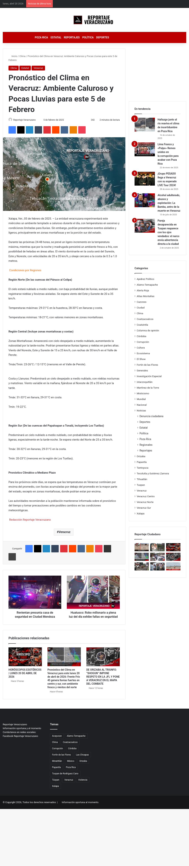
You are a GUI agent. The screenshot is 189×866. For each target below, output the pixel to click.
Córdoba (141, 336)
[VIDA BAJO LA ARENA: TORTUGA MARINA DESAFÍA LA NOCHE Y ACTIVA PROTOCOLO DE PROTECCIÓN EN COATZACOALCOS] (142, 547)
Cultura (141, 347)
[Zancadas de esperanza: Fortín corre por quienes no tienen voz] (142, 566)
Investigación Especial (149, 376)
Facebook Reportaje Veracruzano (20, 740)
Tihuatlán (142, 479)
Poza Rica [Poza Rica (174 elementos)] (71, 771)
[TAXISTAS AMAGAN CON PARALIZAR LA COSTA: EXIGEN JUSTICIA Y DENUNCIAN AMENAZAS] (157, 557)
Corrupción (143, 341)
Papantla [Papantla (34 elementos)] (56, 771)
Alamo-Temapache (147, 284)
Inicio (12, 56)
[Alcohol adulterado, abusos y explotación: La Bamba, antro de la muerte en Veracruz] (145, 200)
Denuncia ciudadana (151, 416)
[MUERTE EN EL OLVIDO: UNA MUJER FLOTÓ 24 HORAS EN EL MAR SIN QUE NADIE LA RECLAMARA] (173, 566)
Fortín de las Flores (147, 364)
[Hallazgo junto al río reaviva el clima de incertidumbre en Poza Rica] (145, 125)
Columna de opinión (148, 330)
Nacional (142, 404)
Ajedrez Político (145, 278)
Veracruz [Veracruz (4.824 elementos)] (68, 784)
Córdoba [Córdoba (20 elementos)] (72, 752)
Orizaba (141, 456)
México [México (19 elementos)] (70, 765)
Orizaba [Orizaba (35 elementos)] (83, 765)
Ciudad (141, 307)
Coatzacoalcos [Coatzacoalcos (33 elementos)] (70, 746)
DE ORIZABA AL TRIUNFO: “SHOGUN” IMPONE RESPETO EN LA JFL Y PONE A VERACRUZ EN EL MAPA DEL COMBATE (103, 680)
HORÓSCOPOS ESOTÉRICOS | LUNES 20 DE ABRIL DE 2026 (25, 677)
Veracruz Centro (146, 496)
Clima (22, 56)
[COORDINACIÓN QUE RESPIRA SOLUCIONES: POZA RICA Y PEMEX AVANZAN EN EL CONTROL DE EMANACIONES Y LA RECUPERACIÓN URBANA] (157, 566)
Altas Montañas (145, 296)
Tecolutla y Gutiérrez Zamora (153, 473)
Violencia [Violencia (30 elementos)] (82, 784)
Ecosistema (143, 353)
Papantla (142, 461)
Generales (142, 370)
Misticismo (143, 393)
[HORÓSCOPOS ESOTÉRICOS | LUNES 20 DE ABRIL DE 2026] (25, 661)
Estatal (56, 37)
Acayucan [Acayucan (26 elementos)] (57, 740)
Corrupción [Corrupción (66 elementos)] (57, 752)
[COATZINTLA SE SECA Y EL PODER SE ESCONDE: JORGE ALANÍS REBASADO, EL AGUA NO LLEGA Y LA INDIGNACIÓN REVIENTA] (157, 547)
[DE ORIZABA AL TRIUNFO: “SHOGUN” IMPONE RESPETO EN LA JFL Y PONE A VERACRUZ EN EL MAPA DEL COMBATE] (103, 661)
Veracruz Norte (145, 502)
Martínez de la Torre (148, 387)
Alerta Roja (143, 290)
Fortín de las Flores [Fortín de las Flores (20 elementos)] (61, 759)
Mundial (141, 399)
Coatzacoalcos (145, 319)
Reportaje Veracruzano (26, 120)
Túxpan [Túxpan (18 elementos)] (55, 784)
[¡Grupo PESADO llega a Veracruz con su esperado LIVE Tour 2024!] (145, 179)
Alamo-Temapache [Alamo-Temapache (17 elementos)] (76, 740)
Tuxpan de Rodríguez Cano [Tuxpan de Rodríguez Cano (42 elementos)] (65, 778)
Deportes (102, 37)
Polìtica (88, 37)
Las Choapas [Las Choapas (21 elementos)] (82, 759)
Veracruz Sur (144, 507)
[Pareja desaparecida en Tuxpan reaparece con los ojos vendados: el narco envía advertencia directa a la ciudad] (145, 226)
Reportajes (72, 37)
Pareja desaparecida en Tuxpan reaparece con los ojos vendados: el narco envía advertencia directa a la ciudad (168, 232)
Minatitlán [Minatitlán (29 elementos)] (57, 765)
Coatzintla (142, 324)
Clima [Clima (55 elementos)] (55, 746)
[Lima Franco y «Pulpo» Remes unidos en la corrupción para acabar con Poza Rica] (145, 149)
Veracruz (38, 68)
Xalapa (141, 513)
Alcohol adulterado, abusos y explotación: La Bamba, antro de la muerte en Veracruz (169, 203)
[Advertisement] (157, 72)
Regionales (146, 444)
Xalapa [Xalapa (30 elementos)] (55, 790)
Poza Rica (41, 37)
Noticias (141, 410)
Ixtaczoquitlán (144, 381)
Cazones (142, 301)
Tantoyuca (142, 467)
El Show (141, 359)
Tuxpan (141, 484)
